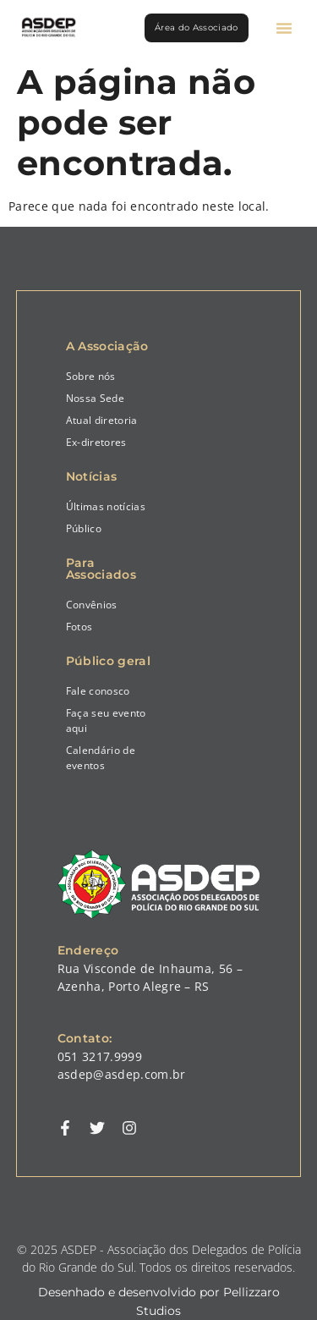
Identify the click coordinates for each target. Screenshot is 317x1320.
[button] (284, 28)
